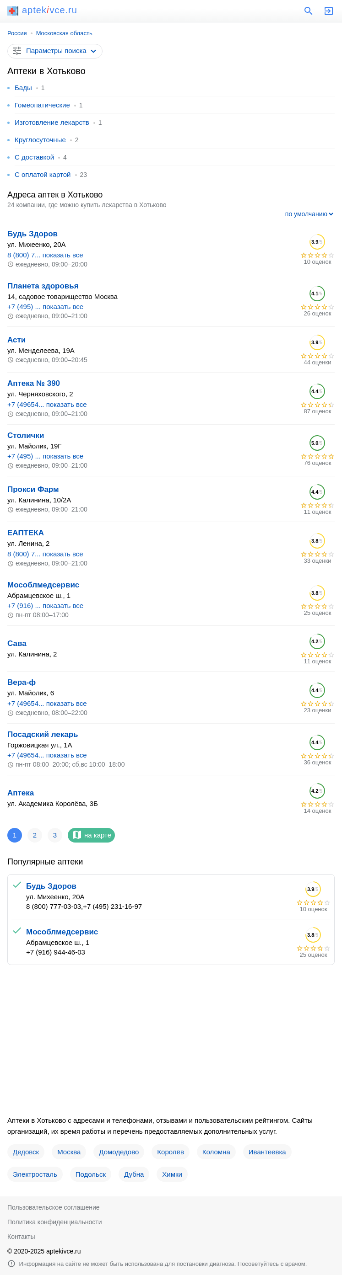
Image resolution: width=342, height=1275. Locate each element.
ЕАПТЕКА (25, 532)
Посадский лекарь (42, 734)
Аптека (20, 793)
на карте (91, 834)
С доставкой (34, 157)
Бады (23, 87)
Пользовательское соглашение (53, 1207)
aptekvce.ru (42, 10)
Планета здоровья (43, 286)
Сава (17, 643)
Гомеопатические (42, 105)
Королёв (170, 1152)
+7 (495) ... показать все (45, 306)
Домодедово (119, 1152)
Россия (17, 33)
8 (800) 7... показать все (45, 255)
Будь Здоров (32, 233)
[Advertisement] (171, 1044)
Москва (69, 1152)
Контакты (21, 1236)
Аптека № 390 (33, 383)
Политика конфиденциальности (54, 1222)
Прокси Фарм (33, 489)
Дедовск (26, 1152)
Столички (25, 435)
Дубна (134, 1174)
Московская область (64, 33)
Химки (172, 1174)
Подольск (91, 1174)
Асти (16, 340)
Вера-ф (21, 682)
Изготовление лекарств (52, 122)
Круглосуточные (40, 140)
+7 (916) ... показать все (45, 605)
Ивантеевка (267, 1152)
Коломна (216, 1152)
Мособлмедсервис (43, 585)
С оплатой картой (43, 174)
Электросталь (35, 1174)
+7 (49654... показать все (47, 404)
